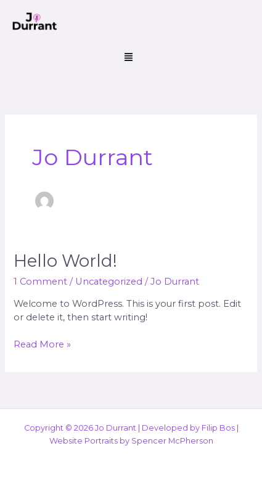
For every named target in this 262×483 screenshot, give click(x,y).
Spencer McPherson (172, 440)
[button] (128, 58)
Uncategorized (108, 281)
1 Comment (40, 281)
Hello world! (65, 261)
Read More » (42, 344)
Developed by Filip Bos (188, 427)
